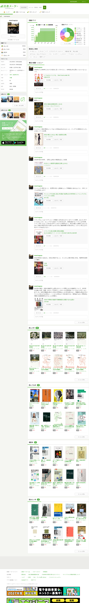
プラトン (43, 463)
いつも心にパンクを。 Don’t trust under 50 (56, 75)
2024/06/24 (56, 312)
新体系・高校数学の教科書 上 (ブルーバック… (58, 484)
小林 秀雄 (43, 405)
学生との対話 (44, 517)
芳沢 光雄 (55, 485)
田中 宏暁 (46, 197)
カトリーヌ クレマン (57, 520)
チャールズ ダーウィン (58, 428)
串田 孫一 (55, 463)
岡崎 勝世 (31, 542)
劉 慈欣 (46, 265)
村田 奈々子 (43, 428)
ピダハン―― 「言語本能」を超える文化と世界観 (81, 519)
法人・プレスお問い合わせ (40, 577)
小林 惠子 (67, 405)
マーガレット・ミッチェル (37, 51)
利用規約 (45, 571)
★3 (44, 176)
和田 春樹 (31, 405)
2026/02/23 (56, 88)
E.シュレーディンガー (34, 520)
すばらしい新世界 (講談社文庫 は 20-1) (55, 163)
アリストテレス (68, 428)
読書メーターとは (25, 571)
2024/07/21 (53, 207)
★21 (45, 276)
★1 (44, 88)
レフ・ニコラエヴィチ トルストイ (54, 51)
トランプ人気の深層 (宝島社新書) (54, 231)
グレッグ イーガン (33, 463)
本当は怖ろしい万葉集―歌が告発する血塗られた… (69, 404)
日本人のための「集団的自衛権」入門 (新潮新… (81, 541)
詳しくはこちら (7, 128)
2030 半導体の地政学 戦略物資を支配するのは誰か (59, 299)
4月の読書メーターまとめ (13, 39)
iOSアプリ (33, 580)
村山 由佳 (75, 51)
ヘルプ (23, 577)
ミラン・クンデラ (53, 54)
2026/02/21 (56, 117)
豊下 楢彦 (67, 542)
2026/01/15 (56, 147)
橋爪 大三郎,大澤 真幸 (46, 542)
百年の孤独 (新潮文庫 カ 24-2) (53, 104)
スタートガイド (36, 571)
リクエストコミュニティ (55, 577)
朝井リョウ (42, 57)
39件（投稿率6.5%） (15, 74)
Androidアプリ (24, 580)
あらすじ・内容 (58, 80)
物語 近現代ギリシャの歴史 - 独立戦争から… (46, 427)
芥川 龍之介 (78, 405)
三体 (45, 263)
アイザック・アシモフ (34, 485)
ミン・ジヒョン (34, 57)
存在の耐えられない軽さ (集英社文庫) (55, 134)
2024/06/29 (56, 276)
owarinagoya (38, 67)
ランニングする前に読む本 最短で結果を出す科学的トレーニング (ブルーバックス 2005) (65, 194)
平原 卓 (77, 428)
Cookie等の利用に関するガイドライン (51, 574)
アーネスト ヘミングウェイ (75, 54)
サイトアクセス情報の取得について (71, 574)
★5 (44, 148)
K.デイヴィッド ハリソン (70, 520)
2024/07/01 (56, 245)
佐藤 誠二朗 (68, 51)
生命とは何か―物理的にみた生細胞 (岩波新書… (34, 519)
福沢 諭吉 (55, 542)
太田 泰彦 (46, 301)
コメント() (49, 88)
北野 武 (77, 485)
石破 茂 (77, 542)
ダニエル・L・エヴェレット (81, 520)
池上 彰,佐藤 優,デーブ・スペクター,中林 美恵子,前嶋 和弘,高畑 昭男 (60, 233)
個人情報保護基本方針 (34, 574)
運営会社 (23, 574)
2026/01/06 (56, 176)
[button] (44, 7)
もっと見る (67, 43)
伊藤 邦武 (67, 485)
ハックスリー (63, 54)
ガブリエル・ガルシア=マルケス (38, 54)
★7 (44, 117)
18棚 (11, 77)
